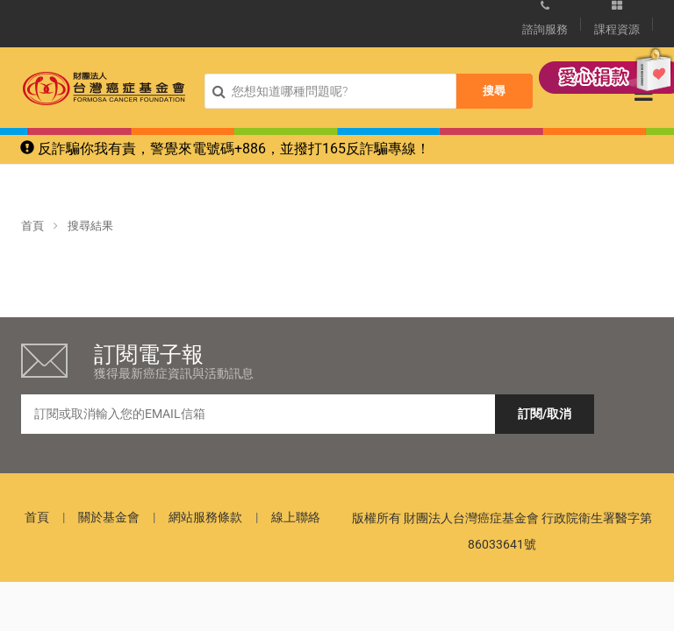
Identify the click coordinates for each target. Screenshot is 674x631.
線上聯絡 (295, 517)
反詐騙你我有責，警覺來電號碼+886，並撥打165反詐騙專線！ (225, 148)
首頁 (32, 225)
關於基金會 (109, 517)
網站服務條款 (205, 517)
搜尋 (494, 90)
